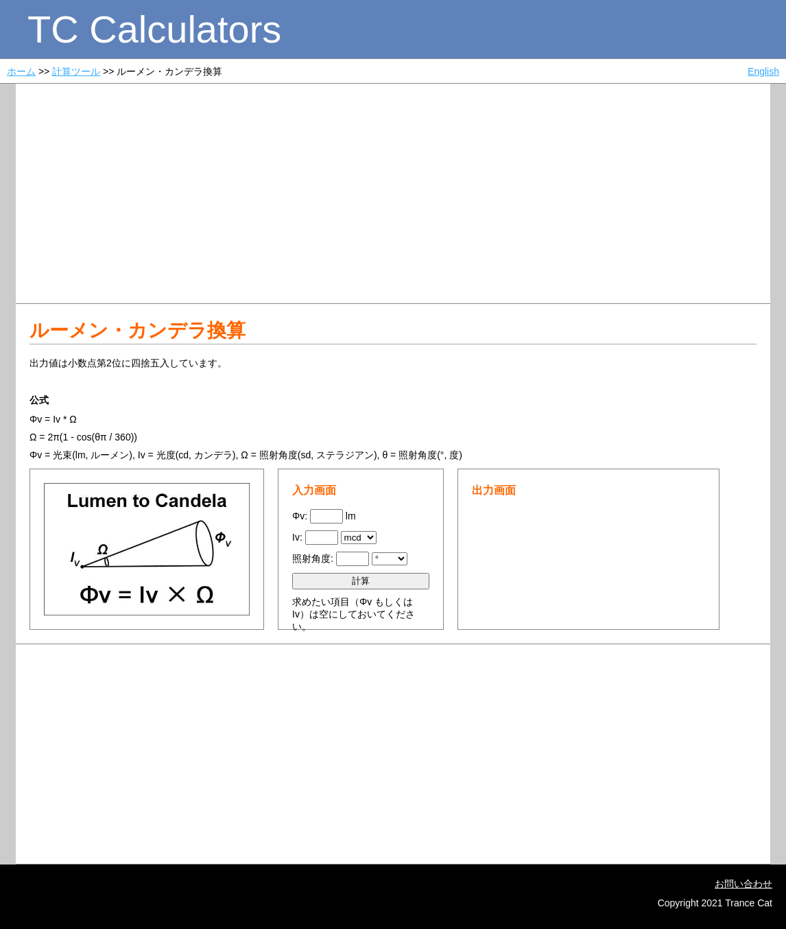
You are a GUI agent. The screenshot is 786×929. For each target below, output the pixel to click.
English (763, 71)
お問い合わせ (743, 883)
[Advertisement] (393, 193)
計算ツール (76, 71)
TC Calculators (154, 29)
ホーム (21, 71)
